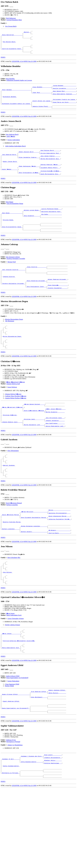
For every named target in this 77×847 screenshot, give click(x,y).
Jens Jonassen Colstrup (13, 274)
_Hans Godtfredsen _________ (55, 453)
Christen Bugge (8, 235)
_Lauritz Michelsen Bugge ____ (51, 222)
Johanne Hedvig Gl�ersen (13, 420)
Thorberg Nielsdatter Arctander (15, 276)
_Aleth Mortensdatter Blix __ (50, 187)
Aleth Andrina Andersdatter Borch (15, 155)
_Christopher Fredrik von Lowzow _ (64, 107)
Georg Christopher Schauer (15, 662)
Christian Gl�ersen (10, 443)
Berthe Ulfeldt (9, 733)
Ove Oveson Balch (10, 26)
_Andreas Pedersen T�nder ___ (50, 177)
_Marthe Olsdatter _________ (55, 439)
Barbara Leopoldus (12, 539)
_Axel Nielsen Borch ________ (50, 160)
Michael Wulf (11, 279)
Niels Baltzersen (11, 18)
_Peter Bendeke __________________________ (16, 95)
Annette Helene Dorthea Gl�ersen (15, 425)
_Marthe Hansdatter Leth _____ (33, 454)
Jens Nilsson (7, 613)
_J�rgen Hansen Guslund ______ (34, 431)
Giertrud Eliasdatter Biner (14, 20)
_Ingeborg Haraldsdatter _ (53, 810)
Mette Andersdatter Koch (14, 658)
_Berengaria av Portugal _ (10, 829)
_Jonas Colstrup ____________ (36, 285)
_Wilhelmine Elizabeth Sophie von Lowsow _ (16, 112)
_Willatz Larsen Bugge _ (31, 223)
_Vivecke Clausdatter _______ (57, 310)
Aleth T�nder (10, 146)
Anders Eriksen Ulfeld (12, 723)
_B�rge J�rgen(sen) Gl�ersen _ (13, 434)
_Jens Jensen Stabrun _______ (50, 167)
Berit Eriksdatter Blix (13, 596)
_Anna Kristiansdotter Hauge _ (12, 243)
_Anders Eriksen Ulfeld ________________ (15, 743)
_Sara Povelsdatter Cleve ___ (36, 308)
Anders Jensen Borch (10, 173)
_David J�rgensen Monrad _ (10, 550)
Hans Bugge (9, 214)
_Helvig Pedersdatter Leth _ (55, 456)
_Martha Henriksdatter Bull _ (50, 170)
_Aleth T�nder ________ (9, 182)
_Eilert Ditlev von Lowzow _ (42, 109)
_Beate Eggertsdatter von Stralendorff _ (15, 759)
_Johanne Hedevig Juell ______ (12, 451)
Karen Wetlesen (12, 414)
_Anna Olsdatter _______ (31, 230)
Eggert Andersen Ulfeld (11, 751)
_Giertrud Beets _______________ (59, 571)
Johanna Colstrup (9, 296)
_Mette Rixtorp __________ (57, 741)
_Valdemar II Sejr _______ (10, 812)
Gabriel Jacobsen (9, 498)
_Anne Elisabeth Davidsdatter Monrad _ (33, 553)
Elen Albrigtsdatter (13, 480)
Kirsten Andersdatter (13, 149)
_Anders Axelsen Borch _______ (28, 162)
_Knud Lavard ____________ (53, 807)
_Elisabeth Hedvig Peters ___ (50, 180)
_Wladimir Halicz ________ (53, 814)
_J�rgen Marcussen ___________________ (34, 546)
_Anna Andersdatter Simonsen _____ (64, 100)
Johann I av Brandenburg (14, 797)
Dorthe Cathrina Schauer (12, 668)
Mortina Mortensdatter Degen (14, 341)
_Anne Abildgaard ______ (39, 746)
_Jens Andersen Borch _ (9, 165)
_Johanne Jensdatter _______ (55, 449)
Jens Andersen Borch (12, 144)
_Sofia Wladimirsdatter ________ (31, 815)
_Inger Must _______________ (42, 99)
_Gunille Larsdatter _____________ (64, 94)
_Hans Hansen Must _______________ (64, 97)
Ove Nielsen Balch (9, 44)
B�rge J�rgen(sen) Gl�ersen (15, 408)
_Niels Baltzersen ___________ (12, 36)
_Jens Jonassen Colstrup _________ (13, 288)
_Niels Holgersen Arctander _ (36, 301)
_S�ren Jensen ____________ (11, 677)
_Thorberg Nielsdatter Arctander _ (13, 305)
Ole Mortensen (9, 343)
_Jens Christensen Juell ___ (55, 446)
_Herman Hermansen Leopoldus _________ (33, 563)
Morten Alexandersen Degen (12, 361)
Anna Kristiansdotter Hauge (14, 216)
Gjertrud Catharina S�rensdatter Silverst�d (19, 686)
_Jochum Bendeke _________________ (64, 90)
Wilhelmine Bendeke (10, 104)
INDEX (3, 62)
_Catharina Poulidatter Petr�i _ (59, 555)
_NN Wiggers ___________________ (59, 568)
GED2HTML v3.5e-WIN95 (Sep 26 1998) (24, 66)
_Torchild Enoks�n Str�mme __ (51, 183)
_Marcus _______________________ (59, 545)
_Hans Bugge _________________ (12, 227)
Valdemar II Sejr (11, 792)
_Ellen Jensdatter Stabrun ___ (28, 168)
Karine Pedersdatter (13, 728)
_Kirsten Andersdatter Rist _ (50, 163)
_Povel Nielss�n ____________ (57, 306)
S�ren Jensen (10, 656)
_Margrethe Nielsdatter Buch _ (51, 225)
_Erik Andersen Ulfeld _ (39, 739)
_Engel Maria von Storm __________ (64, 110)
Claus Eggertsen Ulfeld (12, 731)
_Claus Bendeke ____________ (42, 92)
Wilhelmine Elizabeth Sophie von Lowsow (19, 85)
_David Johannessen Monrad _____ (59, 551)
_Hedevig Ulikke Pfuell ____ (42, 115)
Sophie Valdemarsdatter (11, 820)
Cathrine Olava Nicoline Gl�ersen (15, 423)
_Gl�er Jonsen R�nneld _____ (55, 436)
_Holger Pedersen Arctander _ (57, 300)
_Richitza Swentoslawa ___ (53, 817)
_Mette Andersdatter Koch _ (10, 694)
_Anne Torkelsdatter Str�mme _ (29, 185)
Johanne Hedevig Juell (13, 410)
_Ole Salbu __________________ (51, 228)
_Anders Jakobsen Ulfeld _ (57, 738)
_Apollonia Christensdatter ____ (59, 548)
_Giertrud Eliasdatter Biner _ (12, 52)
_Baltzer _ (27, 32)
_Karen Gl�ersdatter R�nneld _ (34, 438)
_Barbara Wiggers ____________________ (33, 570)
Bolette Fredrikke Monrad (12, 558)
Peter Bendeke (10, 83)
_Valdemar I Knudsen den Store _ (31, 809)
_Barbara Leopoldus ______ (10, 566)
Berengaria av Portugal (13, 794)
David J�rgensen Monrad (14, 537)
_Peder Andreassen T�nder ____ (29, 178)
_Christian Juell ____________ (33, 448)
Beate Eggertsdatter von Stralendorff (17, 725)
